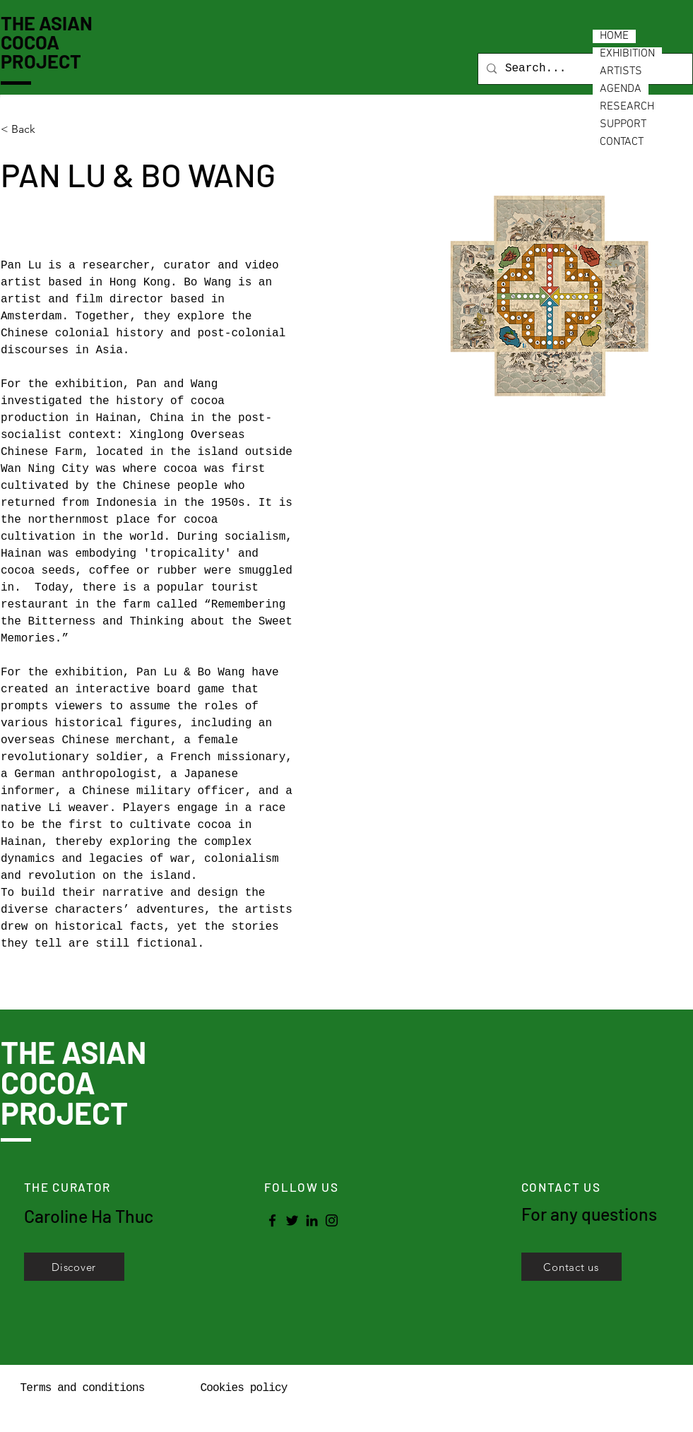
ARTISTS (621, 71)
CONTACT (622, 142)
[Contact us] (571, 1267)
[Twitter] (292, 1220)
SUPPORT (623, 124)
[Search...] (584, 69)
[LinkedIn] (312, 1220)
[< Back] (29, 129)
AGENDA (620, 89)
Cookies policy (243, 1388)
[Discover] (74, 1267)
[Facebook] (272, 1220)
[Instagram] (332, 1220)
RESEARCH (627, 107)
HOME (614, 36)
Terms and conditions (82, 1388)
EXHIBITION (627, 54)
